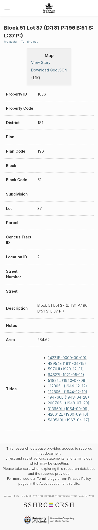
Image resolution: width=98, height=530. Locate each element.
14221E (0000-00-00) (67, 357)
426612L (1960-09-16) (68, 414)
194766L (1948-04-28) (68, 397)
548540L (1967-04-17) (68, 420)
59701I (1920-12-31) (66, 369)
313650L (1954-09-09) (68, 408)
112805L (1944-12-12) (67, 386)
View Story (40, 62)
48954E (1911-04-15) (67, 363)
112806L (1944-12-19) (67, 391)
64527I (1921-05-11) (66, 374)
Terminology (29, 41)
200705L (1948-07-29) (68, 403)
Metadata (10, 41)
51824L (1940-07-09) (67, 380)
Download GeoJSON (49, 70)
